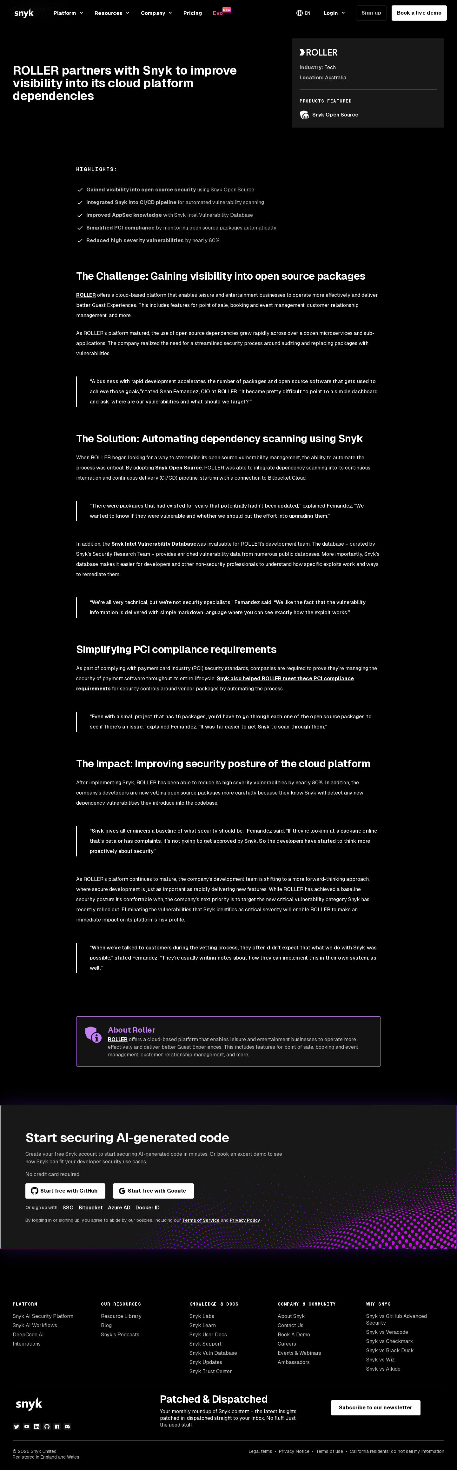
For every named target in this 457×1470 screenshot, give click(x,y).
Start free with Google (152, 1191)
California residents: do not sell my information (397, 1451)
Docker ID (148, 1207)
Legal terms (260, 1451)
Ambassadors (294, 1362)
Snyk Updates (205, 1362)
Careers (287, 1343)
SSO (68, 1207)
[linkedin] (37, 1426)
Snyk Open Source (329, 115)
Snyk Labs (201, 1316)
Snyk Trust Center (210, 1371)
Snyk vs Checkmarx (389, 1341)
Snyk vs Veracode (387, 1332)
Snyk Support (205, 1343)
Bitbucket (91, 1207)
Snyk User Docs (208, 1334)
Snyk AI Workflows (35, 1325)
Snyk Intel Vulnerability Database (153, 544)
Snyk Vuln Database (213, 1353)
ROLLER (86, 295)
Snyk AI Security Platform (43, 1316)
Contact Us (290, 1325)
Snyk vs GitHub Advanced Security (396, 1319)
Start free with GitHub (64, 1191)
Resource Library (121, 1316)
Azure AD (119, 1207)
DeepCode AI (28, 1334)
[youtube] (26, 1426)
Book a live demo (419, 13)
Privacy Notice (294, 1451)
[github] (47, 1426)
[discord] (67, 1426)
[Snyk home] (24, 13)
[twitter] (16, 1426)
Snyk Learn (202, 1325)
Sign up (371, 13)
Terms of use (329, 1451)
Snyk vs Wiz (380, 1359)
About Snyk (291, 1316)
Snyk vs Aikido (383, 1369)
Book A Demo (294, 1334)
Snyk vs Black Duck (390, 1350)
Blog (106, 1325)
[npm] (57, 1426)
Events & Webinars (299, 1353)
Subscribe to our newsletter (375, 1407)
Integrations (27, 1343)
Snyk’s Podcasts (120, 1334)
